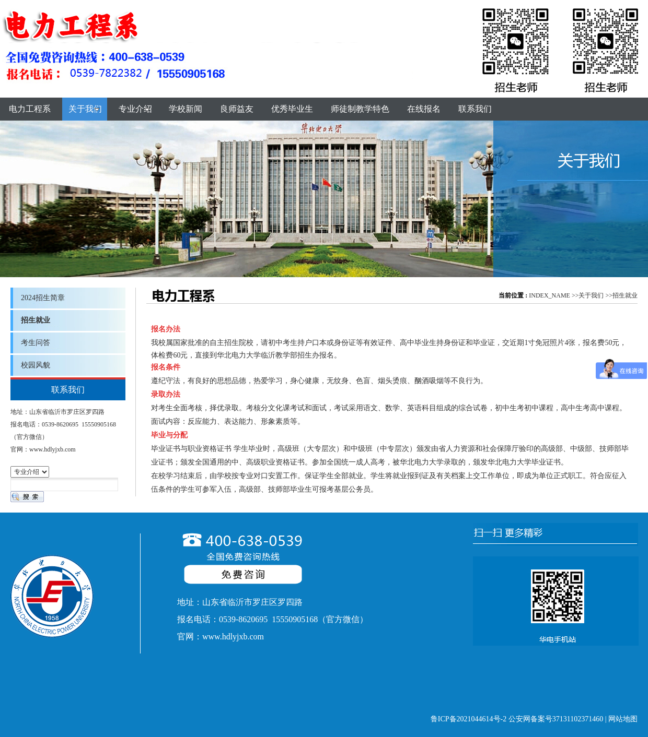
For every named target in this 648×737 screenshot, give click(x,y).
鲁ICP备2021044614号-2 (468, 719)
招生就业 (625, 295)
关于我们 (591, 295)
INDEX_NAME (549, 295)
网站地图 (623, 719)
